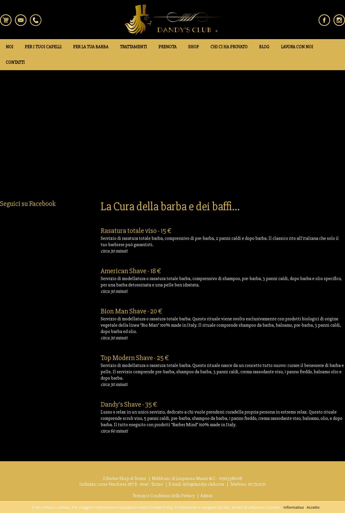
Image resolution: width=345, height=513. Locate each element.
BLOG (264, 46)
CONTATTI (15, 62)
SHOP (193, 46)
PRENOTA (167, 46)
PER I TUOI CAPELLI (43, 46)
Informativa (293, 507)
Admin (206, 495)
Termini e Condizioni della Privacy (164, 495)
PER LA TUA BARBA (90, 46)
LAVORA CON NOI (297, 46)
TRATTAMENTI (133, 46)
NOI (9, 46)
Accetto (312, 507)
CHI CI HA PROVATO (229, 46)
